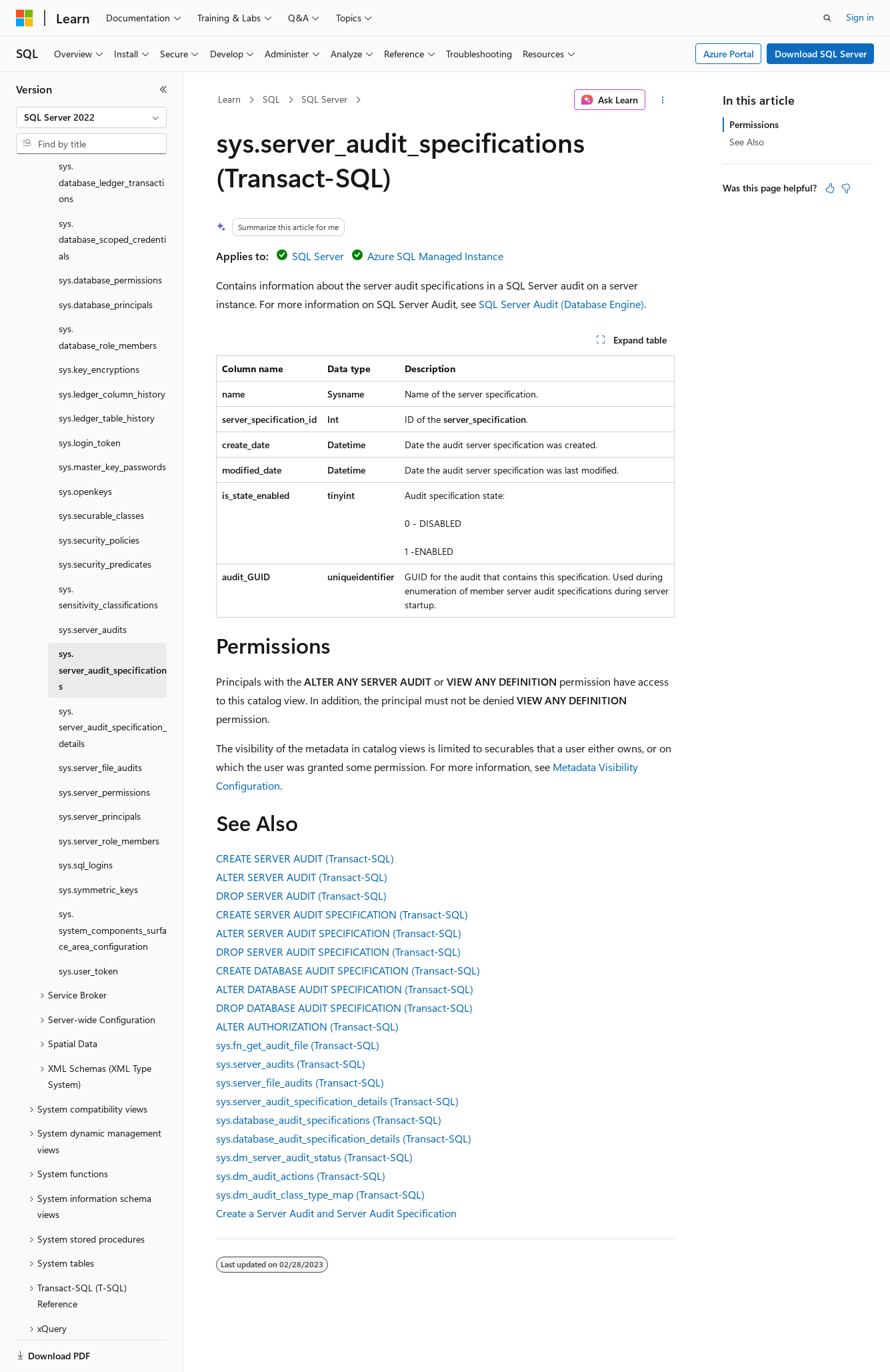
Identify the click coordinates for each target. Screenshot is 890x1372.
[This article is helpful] (830, 188)
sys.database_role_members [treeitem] (108, 290)
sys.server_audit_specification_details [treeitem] (113, 681)
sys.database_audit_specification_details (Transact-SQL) (343, 1138)
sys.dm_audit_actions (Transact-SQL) (300, 1176)
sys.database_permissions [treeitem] (110, 233)
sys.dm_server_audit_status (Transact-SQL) (314, 1157)
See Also (746, 141)
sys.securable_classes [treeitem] (101, 469)
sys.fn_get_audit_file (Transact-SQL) (297, 1045)
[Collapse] (163, 89)
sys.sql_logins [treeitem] (86, 818)
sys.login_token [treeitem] (90, 396)
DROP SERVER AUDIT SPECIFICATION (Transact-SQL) (338, 951)
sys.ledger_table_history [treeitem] (107, 372)
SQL (271, 99)
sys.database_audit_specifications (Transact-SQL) (328, 1120)
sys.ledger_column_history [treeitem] (112, 347)
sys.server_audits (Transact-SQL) (290, 1064)
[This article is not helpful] (846, 188)
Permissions (754, 124)
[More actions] (662, 100)
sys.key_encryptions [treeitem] (99, 323)
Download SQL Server (821, 53)
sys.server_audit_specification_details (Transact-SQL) (337, 1101)
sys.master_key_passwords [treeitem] (112, 420)
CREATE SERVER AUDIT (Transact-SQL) (305, 858)
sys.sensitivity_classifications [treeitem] (108, 551)
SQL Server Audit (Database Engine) (561, 304)
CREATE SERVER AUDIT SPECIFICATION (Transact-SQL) (342, 914)
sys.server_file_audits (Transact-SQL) (300, 1082)
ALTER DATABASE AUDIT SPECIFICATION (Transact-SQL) (344, 989)
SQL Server (324, 99)
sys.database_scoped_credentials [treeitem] (112, 193)
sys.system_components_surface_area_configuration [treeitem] (113, 883)
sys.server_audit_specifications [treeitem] (113, 623)
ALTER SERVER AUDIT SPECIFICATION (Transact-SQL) (338, 933)
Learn (229, 99)
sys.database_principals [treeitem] (106, 258)
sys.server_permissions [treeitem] (104, 746)
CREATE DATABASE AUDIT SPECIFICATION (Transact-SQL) (348, 970)
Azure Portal (728, 53)
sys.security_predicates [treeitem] (105, 518)
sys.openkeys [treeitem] (85, 445)
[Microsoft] (24, 18)
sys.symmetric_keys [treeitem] (98, 843)
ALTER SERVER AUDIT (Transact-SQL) (301, 877)
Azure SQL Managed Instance (435, 256)
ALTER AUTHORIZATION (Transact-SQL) (307, 1026)
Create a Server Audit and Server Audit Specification (336, 1213)
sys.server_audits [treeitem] (93, 583)
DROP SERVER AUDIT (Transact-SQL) (301, 895)
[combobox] (91, 117)
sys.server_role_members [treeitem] (109, 794)
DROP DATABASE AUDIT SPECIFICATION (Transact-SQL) (344, 1007)
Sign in (860, 17)
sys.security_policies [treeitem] (99, 494)
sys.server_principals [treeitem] (100, 770)
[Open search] (827, 18)
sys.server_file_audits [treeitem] (100, 721)
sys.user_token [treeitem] (88, 924)
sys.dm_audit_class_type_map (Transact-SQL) (320, 1194)
